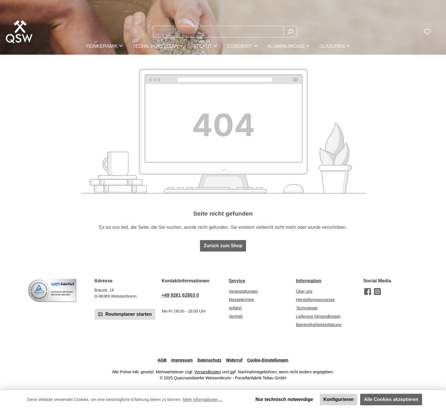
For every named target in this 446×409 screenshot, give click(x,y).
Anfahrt (235, 308)
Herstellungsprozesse (315, 299)
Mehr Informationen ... (202, 399)
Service (237, 280)
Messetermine (241, 299)
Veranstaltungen (243, 291)
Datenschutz (209, 360)
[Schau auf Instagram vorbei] (377, 291)
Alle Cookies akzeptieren (391, 399)
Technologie (307, 308)
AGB (162, 360)
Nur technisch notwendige (284, 399)
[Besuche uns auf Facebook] (367, 291)
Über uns (304, 291)
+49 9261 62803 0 (180, 295)
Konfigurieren (339, 399)
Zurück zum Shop (223, 245)
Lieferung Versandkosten (318, 316)
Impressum (182, 360)
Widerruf (234, 360)
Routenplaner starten (125, 314)
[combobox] (218, 31)
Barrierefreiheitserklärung (318, 324)
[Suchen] (290, 31)
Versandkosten (207, 372)
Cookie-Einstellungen (267, 360)
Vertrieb (236, 316)
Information (308, 280)
